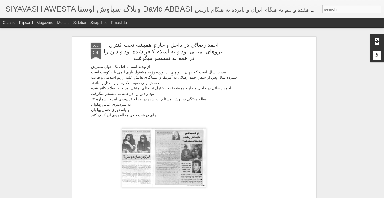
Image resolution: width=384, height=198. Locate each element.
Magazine (45, 22)
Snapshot (98, 22)
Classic (9, 22)
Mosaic (63, 22)
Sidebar (80, 22)
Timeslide (119, 22)
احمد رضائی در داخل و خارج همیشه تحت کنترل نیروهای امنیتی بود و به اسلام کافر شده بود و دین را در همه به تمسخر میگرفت (164, 51)
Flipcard (26, 22)
